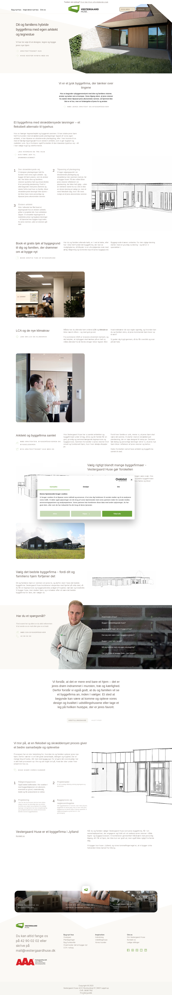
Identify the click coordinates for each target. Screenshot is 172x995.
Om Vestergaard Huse (136, 937)
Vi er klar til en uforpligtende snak (94, 2)
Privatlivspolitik (86, 993)
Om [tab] (118, 487)
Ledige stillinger (133, 942)
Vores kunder (100, 942)
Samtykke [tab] (53, 487)
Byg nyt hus (21, 10)
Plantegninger (69, 940)
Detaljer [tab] (86, 487)
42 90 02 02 (29, 941)
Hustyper (67, 937)
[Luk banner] (131, 480)
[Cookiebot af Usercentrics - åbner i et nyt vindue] (117, 479)
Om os (47, 10)
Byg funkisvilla (69, 942)
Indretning (99, 937)
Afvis (55, 514)
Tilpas (86, 514)
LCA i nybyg (68, 947)
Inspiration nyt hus (35, 10)
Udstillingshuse (101, 940)
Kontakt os (20, 836)
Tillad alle (117, 514)
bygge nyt (47, 759)
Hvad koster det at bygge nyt (75, 945)
